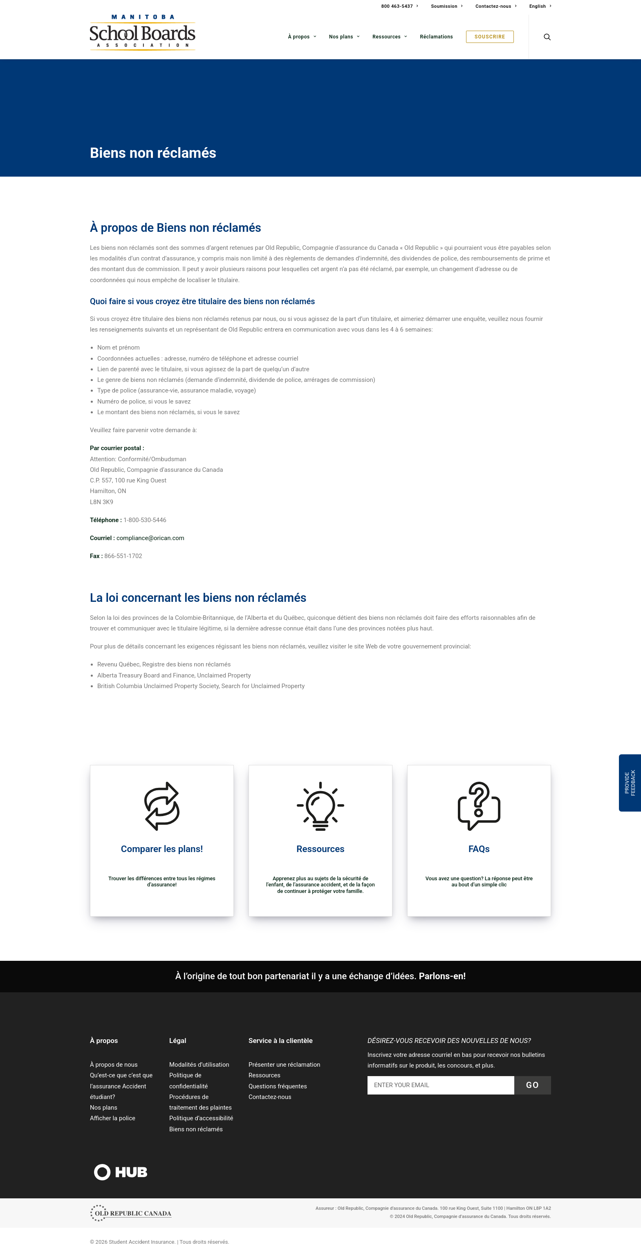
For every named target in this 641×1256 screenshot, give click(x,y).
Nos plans (344, 37)
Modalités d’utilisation (199, 1064)
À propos (302, 37)
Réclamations (436, 37)
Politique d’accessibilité (201, 1118)
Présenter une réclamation (284, 1064)
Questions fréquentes (278, 1086)
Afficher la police (112, 1118)
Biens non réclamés (196, 1129)
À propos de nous (114, 1064)
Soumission (446, 6)
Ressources (389, 37)
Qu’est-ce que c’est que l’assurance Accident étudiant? (121, 1086)
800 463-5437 (399, 6)
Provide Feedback (630, 783)
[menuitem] (402, 7)
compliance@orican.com (150, 538)
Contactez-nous (495, 6)
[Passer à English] (537, 6)
